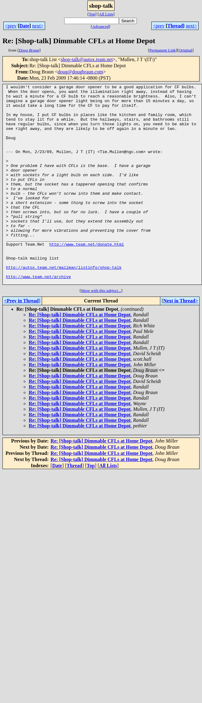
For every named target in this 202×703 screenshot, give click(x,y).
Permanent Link (162, 50)
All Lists (106, 14)
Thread (175, 25)
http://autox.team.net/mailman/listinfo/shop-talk (63, 304)
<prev (10, 25)
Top (92, 14)
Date (24, 25)
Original (185, 50)
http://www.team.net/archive (38, 315)
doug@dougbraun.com (80, 71)
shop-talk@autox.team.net (87, 59)
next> (38, 25)
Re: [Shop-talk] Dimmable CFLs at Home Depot (80, 354)
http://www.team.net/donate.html (86, 276)
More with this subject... (101, 330)
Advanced (100, 26)
